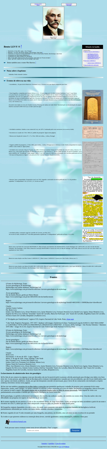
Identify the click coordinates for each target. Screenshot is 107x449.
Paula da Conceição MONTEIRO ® (91, 51)
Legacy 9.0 (61, 446)
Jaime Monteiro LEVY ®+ (93, 56)
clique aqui (70, 319)
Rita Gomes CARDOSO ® (90, 60)
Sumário (44, 443)
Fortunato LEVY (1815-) (38, 4)
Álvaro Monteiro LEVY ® (93, 55)
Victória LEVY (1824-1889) (69, 4)
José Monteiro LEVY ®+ (92, 53)
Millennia (67, 446)
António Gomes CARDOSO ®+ (94, 62)
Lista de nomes (60, 443)
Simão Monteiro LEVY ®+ (93, 58)
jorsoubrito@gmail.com (15, 421)
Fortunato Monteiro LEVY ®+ (93, 57)
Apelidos (51, 443)
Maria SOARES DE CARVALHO (91, 65)
